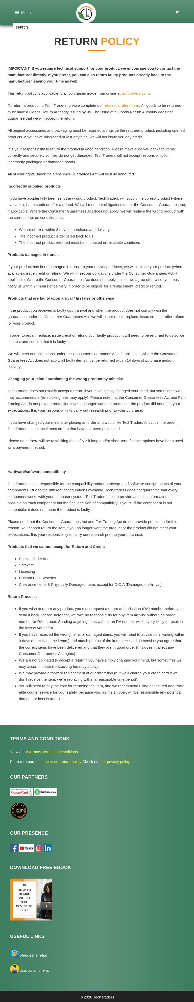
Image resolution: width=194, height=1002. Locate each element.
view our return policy (63, 761)
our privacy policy (115, 761)
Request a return (34, 955)
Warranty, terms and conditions (51, 752)
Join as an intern (34, 970)
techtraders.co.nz (136, 93)
